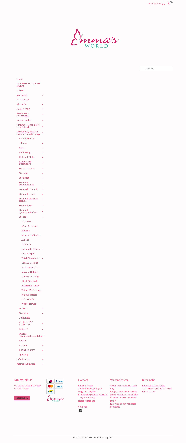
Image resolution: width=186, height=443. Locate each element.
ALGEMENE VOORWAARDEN (157, 389)
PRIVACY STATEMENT (153, 386)
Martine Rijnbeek (30, 364)
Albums (31, 143)
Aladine (25, 230)
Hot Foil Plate (31, 157)
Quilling (31, 354)
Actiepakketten (27, 138)
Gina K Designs (29, 262)
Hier (112, 404)
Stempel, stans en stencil (31, 199)
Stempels (31, 178)
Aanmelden (22, 398)
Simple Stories (29, 294)
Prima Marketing (30, 290)
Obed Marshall (29, 281)
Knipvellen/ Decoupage (31, 162)
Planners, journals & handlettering (30, 126)
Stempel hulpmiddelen (31, 183)
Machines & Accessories (30, 114)
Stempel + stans (31, 194)
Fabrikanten (30, 359)
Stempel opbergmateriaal (31, 211)
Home (20, 79)
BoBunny (26, 244)
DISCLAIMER (148, 391)
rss (111, 438)
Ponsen (31, 345)
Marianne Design (30, 276)
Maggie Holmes (29, 272)
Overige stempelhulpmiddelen (32, 334)
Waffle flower (28, 304)
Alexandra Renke (30, 235)
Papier (31, 340)
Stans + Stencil (31, 168)
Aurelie (25, 240)
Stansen (31, 173)
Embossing (31, 152)
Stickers (31, 308)
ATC (31, 147)
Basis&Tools (30, 109)
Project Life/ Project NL (31, 323)
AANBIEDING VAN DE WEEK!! (28, 84)
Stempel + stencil (31, 189)
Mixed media (30, 120)
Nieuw (20, 90)
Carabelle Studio (32, 249)
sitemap (104, 438)
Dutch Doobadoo (32, 258)
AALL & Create (29, 226)
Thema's (30, 104)
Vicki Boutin (27, 299)
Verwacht (30, 95)
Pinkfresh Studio (30, 285)
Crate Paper (28, 253)
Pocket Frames (31, 350)
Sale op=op (23, 99)
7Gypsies (26, 221)
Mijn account (156, 3)
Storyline (31, 313)
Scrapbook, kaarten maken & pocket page (30, 132)
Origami (31, 329)
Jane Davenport (29, 267)
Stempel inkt (31, 205)
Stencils (31, 217)
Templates (24, 317)
